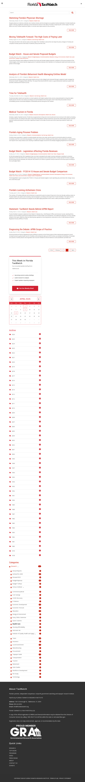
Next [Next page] (73, 250)
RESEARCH (12, 748)
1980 (13, 546)
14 (16, 313)
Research (31, 20)
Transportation (38, 175)
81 (40, 595)
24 (40, 667)
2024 (13, 344)
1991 (13, 496)
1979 (13, 551)
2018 (13, 371)
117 (40, 654)
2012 (13, 399)
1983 (13, 532)
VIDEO (11, 755)
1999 (13, 459)
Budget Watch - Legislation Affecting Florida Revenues (33, 151)
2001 (13, 449)
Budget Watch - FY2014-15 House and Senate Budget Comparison (38, 171)
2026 (13, 334)
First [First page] (52, 250)
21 (40, 598)
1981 (13, 542)
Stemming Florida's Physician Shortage (26, 18)
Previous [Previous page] (58, 250)
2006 (13, 426)
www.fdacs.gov (60, 717)
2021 (13, 357)
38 (40, 577)
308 (40, 638)
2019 (13, 367)
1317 (40, 566)
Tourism (53, 114)
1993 (13, 486)
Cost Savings (35, 39)
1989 (13, 505)
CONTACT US (13, 763)
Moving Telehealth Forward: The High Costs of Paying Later (35, 37)
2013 (13, 394)
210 (40, 580)
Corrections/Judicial (44, 57)
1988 (13, 509)
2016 (13, 380)
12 (40, 627)
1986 (13, 519)
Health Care (37, 20)
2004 (13, 436)
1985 (13, 523)
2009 (13, 413)
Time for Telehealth (17, 93)
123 (40, 644)
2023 (13, 348)
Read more (71, 30)
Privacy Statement (65, 778)
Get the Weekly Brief (25, 288)
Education (52, 57)
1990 (13, 500)
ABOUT (11, 760)
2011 (13, 403)
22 (40, 664)
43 (40, 571)
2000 (13, 454)
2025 (13, 339)
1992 (13, 491)
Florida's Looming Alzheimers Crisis (25, 190)
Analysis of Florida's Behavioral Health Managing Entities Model (37, 74)
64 (40, 583)
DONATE (12, 765)
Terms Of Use (54, 778)
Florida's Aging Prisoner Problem (23, 132)
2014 (13, 390)
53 (40, 591)
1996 (13, 472)
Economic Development (39, 114)
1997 (13, 468)
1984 (13, 528)
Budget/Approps (36, 57)
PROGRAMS (12, 753)
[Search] (37, 12)
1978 (13, 555)
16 (40, 670)
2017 (13, 376)
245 (40, 604)
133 (40, 611)
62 (40, 657)
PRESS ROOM (13, 758)
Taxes (55, 154)
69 (40, 614)
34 (40, 641)
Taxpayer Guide (19, 58)
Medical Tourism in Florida (21, 112)
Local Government (22, 175)
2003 (13, 440)
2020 (13, 362)
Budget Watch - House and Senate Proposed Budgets (32, 54)
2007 (13, 422)
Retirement (25, 58)
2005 (13, 431)
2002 (13, 445)
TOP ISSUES (12, 751)
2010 (13, 408)
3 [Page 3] (64, 250)
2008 (13, 417)
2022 (13, 353)
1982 (13, 537)
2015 (13, 385)
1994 (13, 482)
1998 (13, 463)
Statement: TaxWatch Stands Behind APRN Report (31, 209)
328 (40, 574)
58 (40, 620)
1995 (13, 477)
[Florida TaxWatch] (42, 3)
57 (40, 624)
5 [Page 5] (69, 250)
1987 (13, 514)
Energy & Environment (60, 57)
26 (40, 661)
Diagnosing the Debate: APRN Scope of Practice (30, 229)
